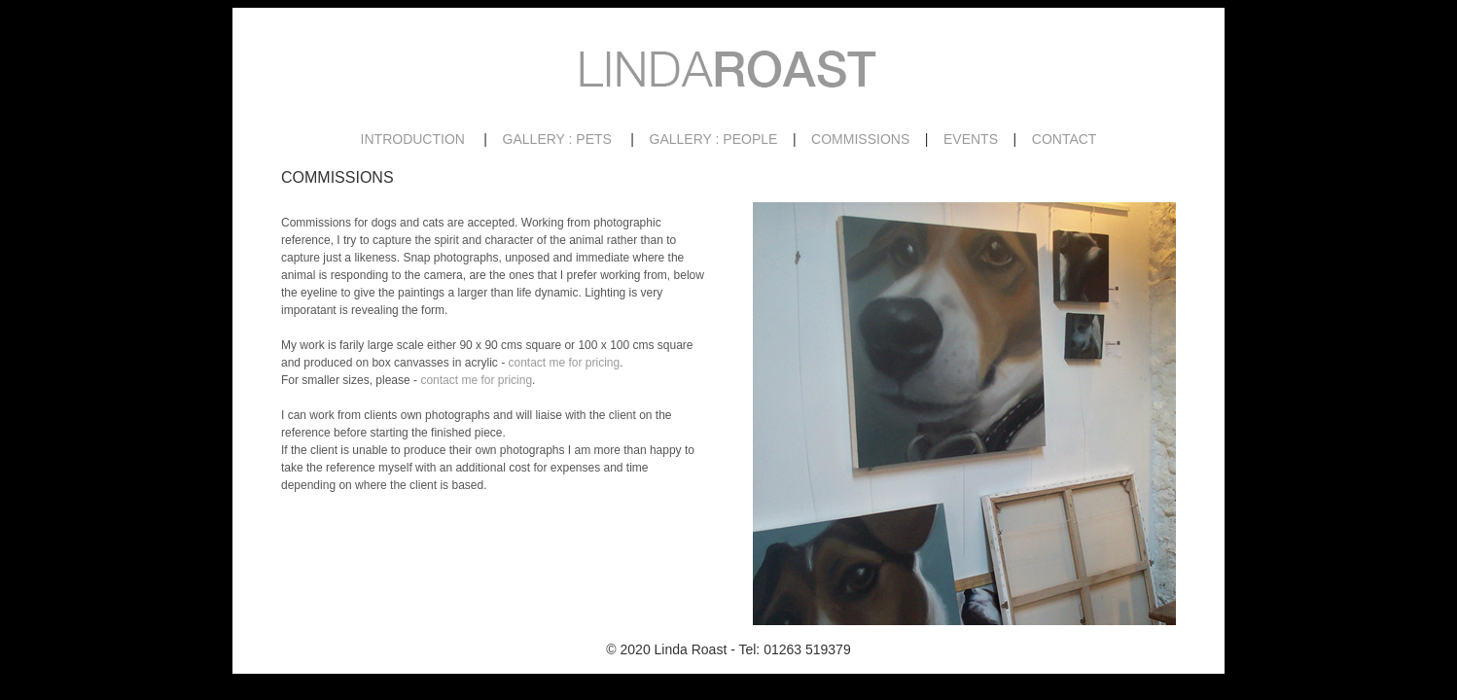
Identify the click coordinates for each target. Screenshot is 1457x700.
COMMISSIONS (860, 139)
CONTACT (1064, 139)
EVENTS (970, 139)
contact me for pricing (564, 362)
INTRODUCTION (413, 139)
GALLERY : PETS (557, 139)
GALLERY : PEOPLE (714, 139)
